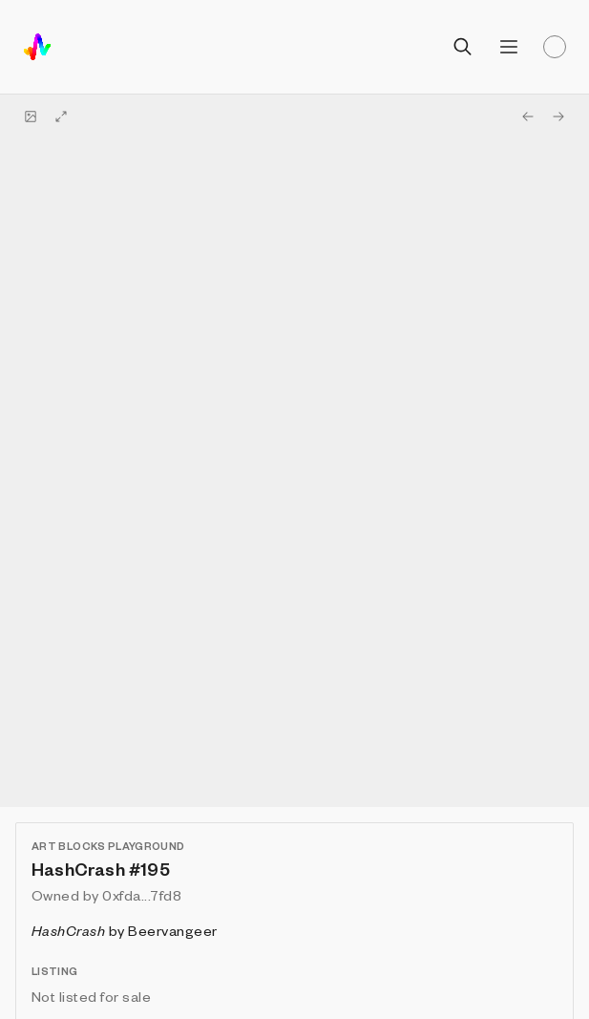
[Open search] (463, 46)
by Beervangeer (125, 930)
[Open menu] (508, 46)
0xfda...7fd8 (141, 894)
